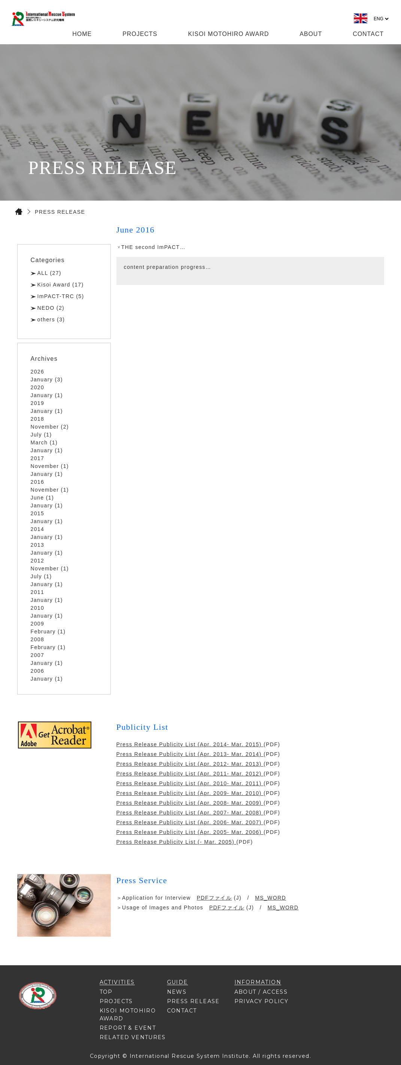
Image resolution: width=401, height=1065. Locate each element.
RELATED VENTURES (133, 1037)
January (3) (47, 379)
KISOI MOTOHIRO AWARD (228, 34)
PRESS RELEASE (193, 1001)
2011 (38, 592)
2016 (38, 482)
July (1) (41, 435)
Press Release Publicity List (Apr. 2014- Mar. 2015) (190, 744)
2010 (38, 608)
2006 (38, 671)
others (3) (51, 319)
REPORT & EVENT (128, 1027)
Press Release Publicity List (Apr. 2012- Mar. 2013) (190, 764)
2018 (38, 419)
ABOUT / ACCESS (261, 991)
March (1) (44, 443)
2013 (38, 545)
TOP (106, 991)
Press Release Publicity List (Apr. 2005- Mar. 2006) (190, 832)
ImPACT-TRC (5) (60, 296)
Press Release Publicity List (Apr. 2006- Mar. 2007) (190, 822)
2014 (38, 529)
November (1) (50, 466)
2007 (38, 655)
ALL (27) (49, 273)
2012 (38, 561)
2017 (38, 458)
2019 (38, 403)
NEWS (177, 991)
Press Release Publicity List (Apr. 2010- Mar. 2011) (190, 783)
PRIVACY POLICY (261, 1001)
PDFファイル (214, 898)
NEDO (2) (51, 308)
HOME (82, 34)
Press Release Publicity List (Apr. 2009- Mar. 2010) (190, 793)
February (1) (48, 631)
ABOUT (311, 34)
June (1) (42, 498)
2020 (38, 387)
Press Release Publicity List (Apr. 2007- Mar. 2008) (190, 813)
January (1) (47, 395)
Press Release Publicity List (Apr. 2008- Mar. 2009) (190, 803)
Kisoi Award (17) (60, 285)
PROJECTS (139, 34)
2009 (38, 624)
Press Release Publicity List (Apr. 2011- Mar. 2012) (190, 774)
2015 (38, 513)
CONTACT (368, 34)
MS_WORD (270, 898)
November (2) (50, 427)
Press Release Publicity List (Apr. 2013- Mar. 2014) (190, 754)
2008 (38, 639)
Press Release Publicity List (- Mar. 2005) (176, 842)
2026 (38, 372)
